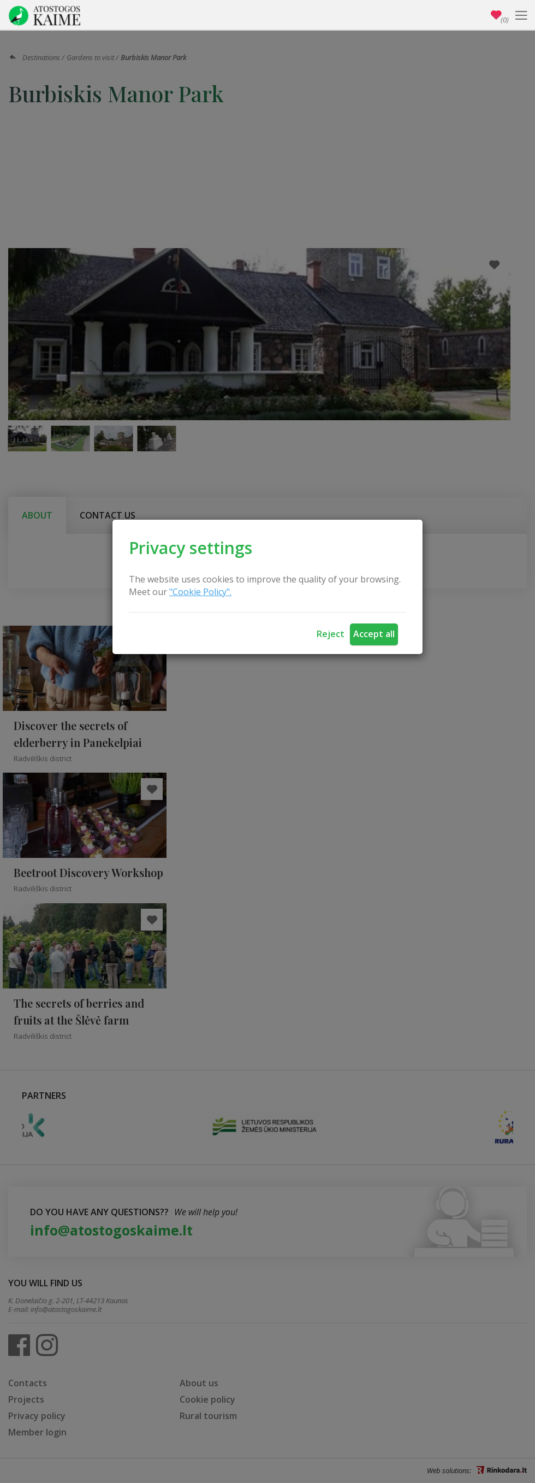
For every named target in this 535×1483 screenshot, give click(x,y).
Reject (330, 634)
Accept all (374, 634)
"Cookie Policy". (200, 592)
